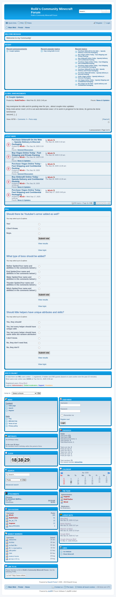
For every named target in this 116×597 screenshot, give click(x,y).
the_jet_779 (13, 520)
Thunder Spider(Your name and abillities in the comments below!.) (21, 284)
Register (11, 410)
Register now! (65, 419)
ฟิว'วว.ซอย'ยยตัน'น (15, 548)
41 (54, 518)
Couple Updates (14, 51)
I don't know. (12, 338)
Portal (20, 27)
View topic (42, 250)
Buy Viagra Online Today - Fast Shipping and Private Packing (92, 55)
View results (43, 244)
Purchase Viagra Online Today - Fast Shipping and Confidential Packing (93, 62)
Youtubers (49, 385)
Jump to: (7, 393)
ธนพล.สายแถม (14, 556)
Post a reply (33, 119)
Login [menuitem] (108, 23)
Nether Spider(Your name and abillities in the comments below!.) (21, 267)
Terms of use (13, 423)
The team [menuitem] (69, 587)
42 (109, 203)
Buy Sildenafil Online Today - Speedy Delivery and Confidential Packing (93, 59)
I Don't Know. (12, 228)
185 (53, 515)
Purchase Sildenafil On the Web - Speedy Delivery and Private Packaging (91, 69)
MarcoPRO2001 (14, 526)
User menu (66, 400)
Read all (106, 119)
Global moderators (30, 385)
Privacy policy (13, 426)
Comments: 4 (22, 119)
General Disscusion (25, 150)
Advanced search (108, 11)
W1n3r (22, 146)
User (10, 553)
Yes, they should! (13, 322)
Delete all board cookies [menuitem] (86, 587)
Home (27, 587)
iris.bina (11, 542)
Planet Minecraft (68, 554)
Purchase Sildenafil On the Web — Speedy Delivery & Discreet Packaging (91, 51)
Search (104, 11)
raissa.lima (12, 539)
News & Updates (103, 100)
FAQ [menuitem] (22, 23)
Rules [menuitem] (29, 23)
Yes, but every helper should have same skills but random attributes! (21, 333)
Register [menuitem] (99, 23)
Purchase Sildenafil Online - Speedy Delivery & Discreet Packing (93, 73)
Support (41, 385)
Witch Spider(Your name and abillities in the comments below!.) (21, 289)
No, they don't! (12, 347)
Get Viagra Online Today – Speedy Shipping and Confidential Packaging (93, 80)
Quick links (12, 23)
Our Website (67, 551)
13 (54, 520)
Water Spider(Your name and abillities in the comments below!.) (21, 278)
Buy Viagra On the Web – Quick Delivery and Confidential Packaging (92, 84)
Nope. (9, 233)
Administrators (17, 385)
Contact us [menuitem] (59, 587)
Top (109, 122)
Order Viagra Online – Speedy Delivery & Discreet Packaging (91, 77)
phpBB (50, 591)
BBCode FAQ (13, 421)
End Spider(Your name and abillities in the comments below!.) (21, 272)
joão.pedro (12, 550)
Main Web (12, 587)
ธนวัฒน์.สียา (13, 545)
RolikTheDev (20, 100)
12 (54, 523)
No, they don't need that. (17, 343)
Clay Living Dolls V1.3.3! (51, 51)
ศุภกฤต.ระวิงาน (14, 559)
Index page (12, 405)
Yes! (8, 224)
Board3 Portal (52, 582)
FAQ (10, 418)
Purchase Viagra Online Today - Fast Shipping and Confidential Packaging (93, 66)
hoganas (12, 523)
